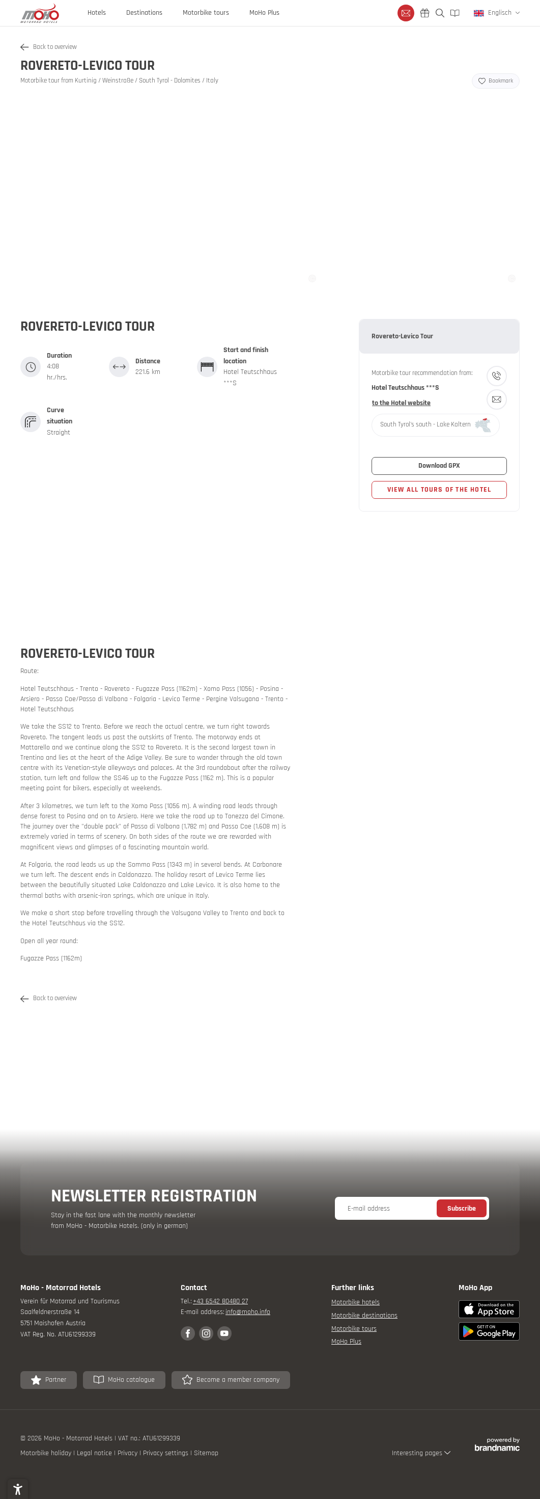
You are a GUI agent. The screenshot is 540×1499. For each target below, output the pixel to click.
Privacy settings (166, 1453)
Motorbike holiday (46, 1453)
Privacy (128, 1453)
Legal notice (95, 1453)
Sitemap (206, 1453)
